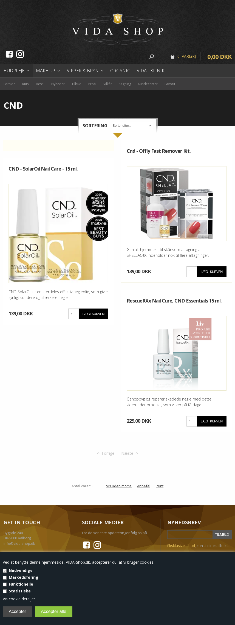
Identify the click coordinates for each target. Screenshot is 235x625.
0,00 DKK (219, 56)
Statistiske (20, 591)
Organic (120, 71)
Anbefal (143, 485)
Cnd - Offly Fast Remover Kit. (159, 151)
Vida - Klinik (151, 71)
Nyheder (58, 84)
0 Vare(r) (186, 56)
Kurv (25, 84)
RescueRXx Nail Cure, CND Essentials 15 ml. (174, 300)
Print (159, 485)
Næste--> (129, 453)
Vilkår (107, 84)
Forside (9, 84)
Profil (92, 84)
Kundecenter (148, 84)
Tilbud (76, 84)
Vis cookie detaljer (19, 598)
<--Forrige (105, 453)
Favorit (170, 84)
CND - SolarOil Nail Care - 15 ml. (43, 168)
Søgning (125, 84)
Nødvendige (21, 570)
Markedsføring (23, 577)
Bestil (40, 84)
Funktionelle (21, 584)
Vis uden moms (119, 485)
